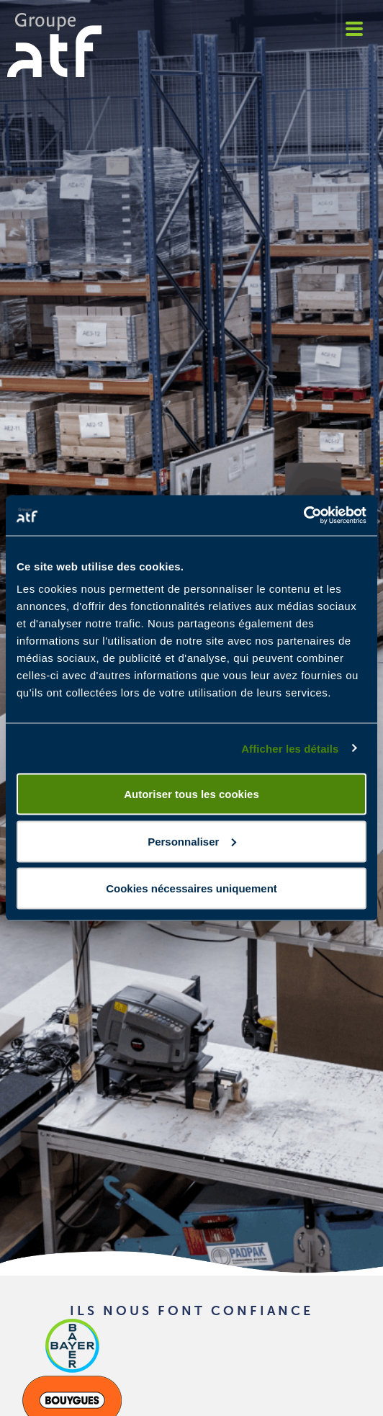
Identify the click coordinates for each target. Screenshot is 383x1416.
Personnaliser (192, 841)
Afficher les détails (289, 748)
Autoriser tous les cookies (191, 794)
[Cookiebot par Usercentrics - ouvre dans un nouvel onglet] (303, 515)
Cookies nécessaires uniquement (191, 888)
